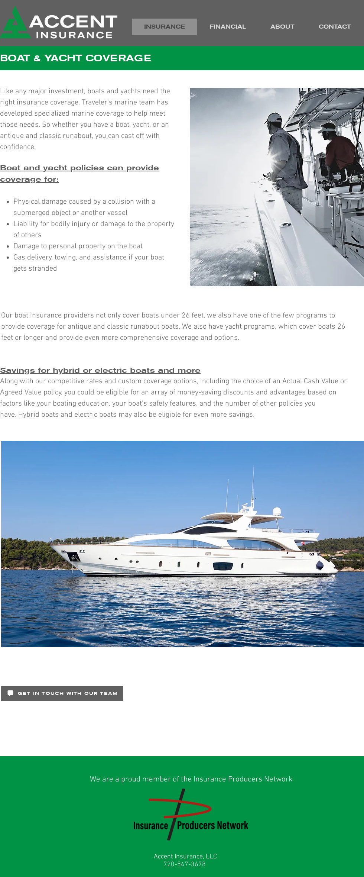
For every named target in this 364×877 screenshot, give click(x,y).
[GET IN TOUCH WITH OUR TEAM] (62, 693)
